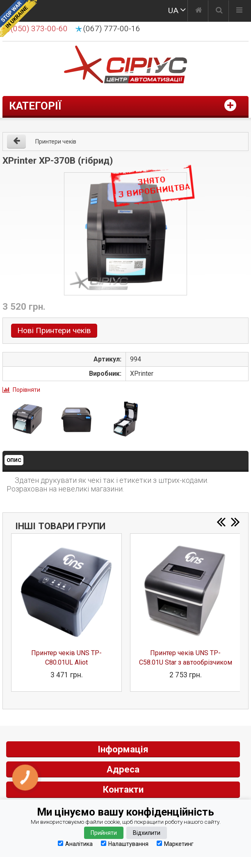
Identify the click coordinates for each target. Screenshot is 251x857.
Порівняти (26, 389)
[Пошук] (219, 11)
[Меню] (239, 11)
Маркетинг (175, 844)
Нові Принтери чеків (54, 330)
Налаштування (124, 844)
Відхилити (146, 833)
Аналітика (75, 844)
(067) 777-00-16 (111, 28)
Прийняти (104, 833)
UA (173, 10)
